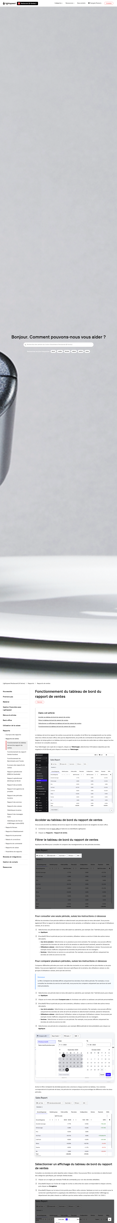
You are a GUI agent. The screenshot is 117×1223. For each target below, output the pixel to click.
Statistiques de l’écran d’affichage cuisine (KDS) (15, 822)
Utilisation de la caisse (11, 725)
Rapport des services (14, 802)
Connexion (109, 3)
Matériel (6, 702)
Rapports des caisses (14, 806)
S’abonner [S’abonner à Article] (39, 702)
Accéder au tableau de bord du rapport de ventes (54, 717)
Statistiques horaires (14, 810)
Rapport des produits (14, 785)
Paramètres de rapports (13, 851)
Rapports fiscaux (10, 827)
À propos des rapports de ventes (16, 766)
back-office (56, 829)
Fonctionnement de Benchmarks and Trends (15, 760)
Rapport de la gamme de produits (15, 790)
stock (53, 351)
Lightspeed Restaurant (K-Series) (14, 683)
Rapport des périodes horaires (14, 797)
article (81, 351)
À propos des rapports (12, 734)
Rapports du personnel (12, 835)
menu (87, 351)
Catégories (59, 3)
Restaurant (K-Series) (27, 3)
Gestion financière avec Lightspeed (12, 708)
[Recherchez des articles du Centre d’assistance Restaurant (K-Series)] (58, 344)
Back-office (7, 720)
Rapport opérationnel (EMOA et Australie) (14, 773)
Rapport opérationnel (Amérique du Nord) (14, 780)
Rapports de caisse (11, 847)
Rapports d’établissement (13, 831)
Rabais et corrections (12, 839)
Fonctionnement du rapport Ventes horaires (16, 753)
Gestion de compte (10, 862)
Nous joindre (81, 3)
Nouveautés (7, 691)
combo (60, 351)
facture (67, 351)
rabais (74, 351)
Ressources (70, 3)
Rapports (31, 683)
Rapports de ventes (43, 683)
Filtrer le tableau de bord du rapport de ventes (53, 720)
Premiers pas (8, 697)
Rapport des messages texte (15, 816)
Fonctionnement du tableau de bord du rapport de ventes (56, 726)
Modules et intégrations (12, 857)
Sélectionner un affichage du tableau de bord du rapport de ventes (59, 723)
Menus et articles (9, 715)
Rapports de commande (13, 843)
